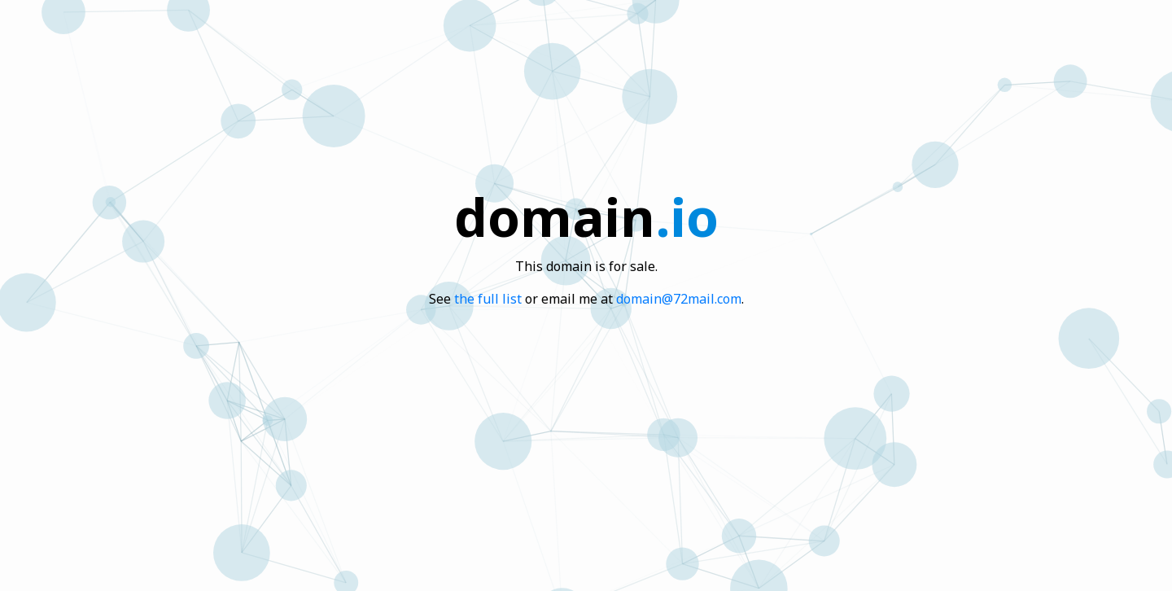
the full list (488, 299)
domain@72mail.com (678, 299)
